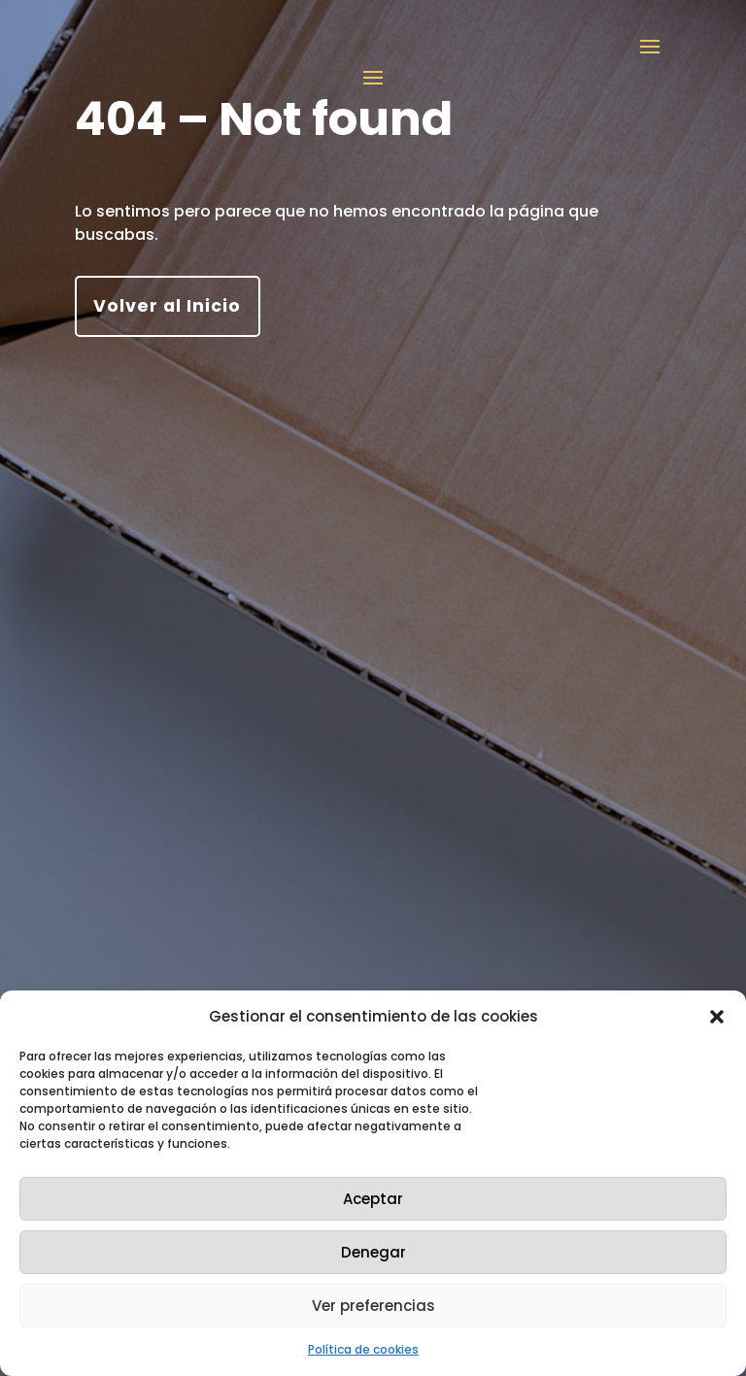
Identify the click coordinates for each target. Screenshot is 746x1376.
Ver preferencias (373, 1305)
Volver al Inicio (167, 306)
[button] (717, 1016)
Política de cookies (363, 1349)
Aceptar (373, 1199)
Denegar (373, 1252)
